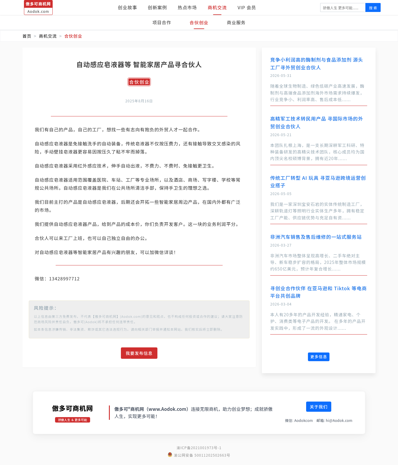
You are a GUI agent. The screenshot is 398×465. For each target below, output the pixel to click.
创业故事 (127, 7)
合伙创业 (199, 22)
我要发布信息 (139, 361)
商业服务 (237, 22)
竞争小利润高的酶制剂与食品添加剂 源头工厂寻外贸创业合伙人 (316, 63)
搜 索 (373, 7)
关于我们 (319, 412)
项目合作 (160, 22)
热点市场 (187, 7)
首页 (26, 36)
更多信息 (318, 356)
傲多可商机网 (72, 414)
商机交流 (217, 7)
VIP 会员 (247, 7)
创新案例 (157, 7)
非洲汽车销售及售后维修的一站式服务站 (316, 236)
